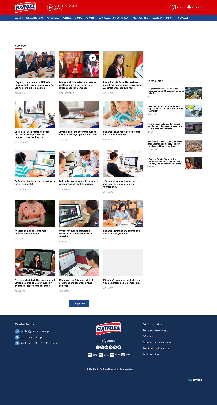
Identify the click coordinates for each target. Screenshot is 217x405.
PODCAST (196, 7)
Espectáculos (121, 18)
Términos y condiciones (156, 342)
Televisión (156, 18)
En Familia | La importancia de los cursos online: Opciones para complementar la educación (32, 134)
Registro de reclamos (155, 330)
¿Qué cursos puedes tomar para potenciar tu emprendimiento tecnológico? (120, 184)
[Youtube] (106, 347)
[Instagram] (111, 347)
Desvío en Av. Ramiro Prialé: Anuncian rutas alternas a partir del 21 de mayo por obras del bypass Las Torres (164, 144)
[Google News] (115, 347)
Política (66, 18)
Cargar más (79, 303)
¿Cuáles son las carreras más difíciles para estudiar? (30, 232)
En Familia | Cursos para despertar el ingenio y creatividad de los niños (78, 182)
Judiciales (104, 18)
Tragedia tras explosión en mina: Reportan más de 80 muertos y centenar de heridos (165, 91)
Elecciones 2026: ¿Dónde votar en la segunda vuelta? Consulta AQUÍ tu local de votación (165, 108)
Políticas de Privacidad (156, 348)
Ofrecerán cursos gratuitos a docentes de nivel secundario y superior (75, 233)
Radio (168, 18)
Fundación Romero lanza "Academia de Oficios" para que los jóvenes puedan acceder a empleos (77, 85)
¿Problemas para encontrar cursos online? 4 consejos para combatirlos (78, 133)
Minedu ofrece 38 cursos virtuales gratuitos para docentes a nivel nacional (77, 283)
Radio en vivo (150, 354)
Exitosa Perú (141, 18)
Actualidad (53, 18)
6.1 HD (179, 7)
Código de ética (152, 324)
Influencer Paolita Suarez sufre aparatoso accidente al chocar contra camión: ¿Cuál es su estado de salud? (164, 161)
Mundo (78, 18)
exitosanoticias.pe (32, 337)
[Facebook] (98, 347)
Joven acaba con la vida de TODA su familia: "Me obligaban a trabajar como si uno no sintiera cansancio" (165, 126)
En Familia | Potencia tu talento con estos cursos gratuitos (121, 232)
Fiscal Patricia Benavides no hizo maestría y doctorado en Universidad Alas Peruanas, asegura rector (122, 85)
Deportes (90, 18)
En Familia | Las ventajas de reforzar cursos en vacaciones (122, 133)
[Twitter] (102, 347)
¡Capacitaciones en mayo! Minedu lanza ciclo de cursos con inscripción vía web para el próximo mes (34, 85)
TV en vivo (148, 336)
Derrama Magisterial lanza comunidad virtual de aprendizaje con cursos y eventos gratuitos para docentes (35, 283)
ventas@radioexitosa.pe (35, 331)
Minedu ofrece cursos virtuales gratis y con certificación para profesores (123, 281)
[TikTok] (119, 347)
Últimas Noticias (34, 18)
